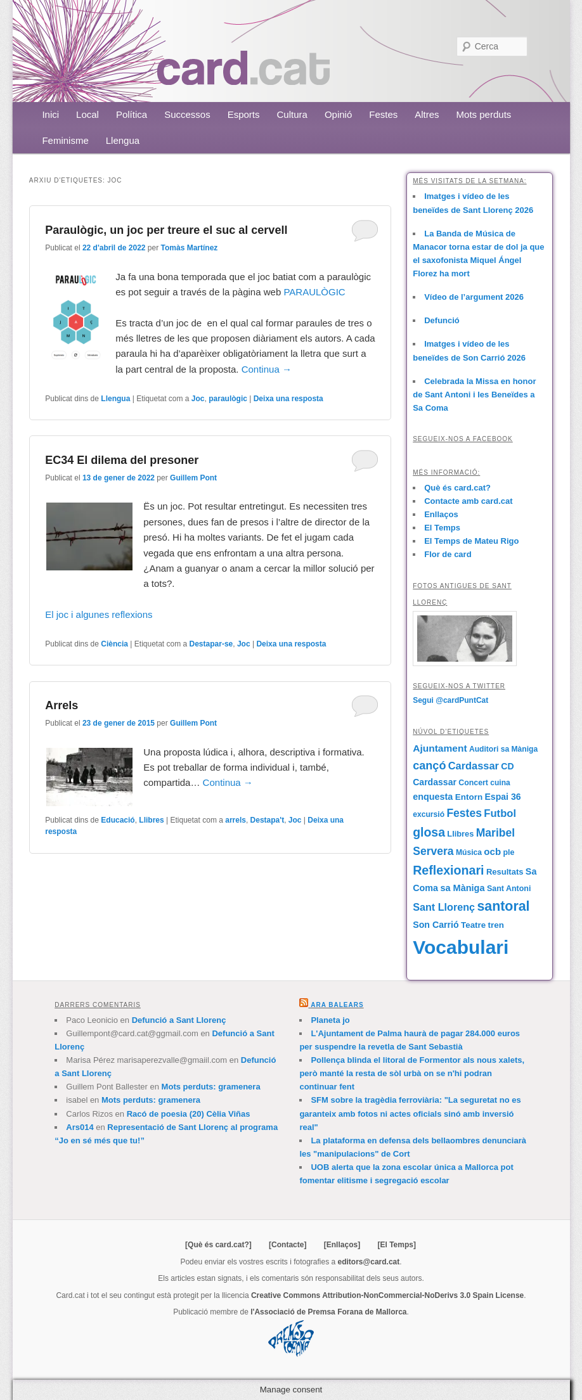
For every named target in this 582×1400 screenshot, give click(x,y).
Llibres (151, 820)
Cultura (292, 114)
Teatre (473, 925)
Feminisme (65, 140)
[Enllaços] (342, 1244)
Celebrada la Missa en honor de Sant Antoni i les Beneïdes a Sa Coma (474, 394)
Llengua (122, 140)
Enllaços (441, 514)
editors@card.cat (369, 1261)
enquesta (433, 797)
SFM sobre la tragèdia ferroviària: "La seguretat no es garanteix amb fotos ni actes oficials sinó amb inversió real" (410, 1113)
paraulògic (228, 398)
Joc (198, 398)
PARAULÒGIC (315, 291)
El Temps (442, 527)
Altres (427, 114)
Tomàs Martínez (189, 247)
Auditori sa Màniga (503, 749)
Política (131, 114)
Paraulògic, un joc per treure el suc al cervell (166, 230)
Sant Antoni (509, 888)
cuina (500, 782)
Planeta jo (330, 1020)
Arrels (61, 705)
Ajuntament (440, 748)
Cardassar (473, 765)
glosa (429, 832)
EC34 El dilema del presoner (121, 460)
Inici (50, 114)
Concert (473, 782)
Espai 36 (502, 797)
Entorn (468, 797)
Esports (244, 114)
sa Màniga (462, 888)
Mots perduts (484, 114)
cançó (429, 765)
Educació (117, 820)
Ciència (114, 643)
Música (469, 852)
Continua (267, 369)
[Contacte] (287, 1244)
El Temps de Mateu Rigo (471, 541)
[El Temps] (396, 1244)
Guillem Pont (193, 477)
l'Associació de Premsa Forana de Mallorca (328, 1311)
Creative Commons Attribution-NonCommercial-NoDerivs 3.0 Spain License (387, 1295)
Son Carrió (436, 925)
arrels (235, 820)
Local (87, 114)
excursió (428, 814)
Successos (187, 114)
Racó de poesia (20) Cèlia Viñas (188, 1114)
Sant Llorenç (444, 907)
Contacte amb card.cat (468, 501)
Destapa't (267, 820)
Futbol (500, 813)
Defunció (442, 320)
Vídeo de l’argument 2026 (474, 297)
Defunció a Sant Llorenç (179, 1020)
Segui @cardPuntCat (450, 700)
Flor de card (447, 554)
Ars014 (79, 1127)
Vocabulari (460, 947)
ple (508, 852)
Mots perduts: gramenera (211, 1086)
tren (496, 925)
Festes (383, 114)
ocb (492, 851)
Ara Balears (337, 1004)
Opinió (338, 114)
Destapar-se (211, 643)
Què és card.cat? (457, 487)
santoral (503, 906)
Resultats (505, 872)
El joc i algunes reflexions (98, 614)
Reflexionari (448, 870)
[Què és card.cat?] (218, 1244)
